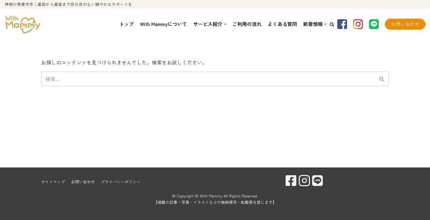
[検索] (208, 79)
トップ (126, 24)
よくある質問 (282, 24)
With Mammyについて (163, 24)
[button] (332, 24)
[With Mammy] (23, 24)
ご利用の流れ (247, 24)
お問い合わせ (405, 24)
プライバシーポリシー (121, 182)
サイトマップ (53, 182)
